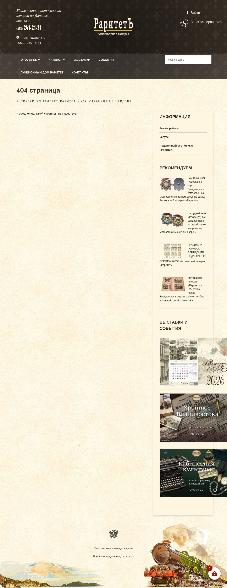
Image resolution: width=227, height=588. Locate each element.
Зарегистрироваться (206, 22)
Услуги (164, 136)
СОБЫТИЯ (106, 60)
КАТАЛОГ (57, 60)
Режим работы (169, 128)
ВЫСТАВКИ (82, 60)
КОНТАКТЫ (80, 72)
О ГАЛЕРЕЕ (30, 60)
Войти (195, 13)
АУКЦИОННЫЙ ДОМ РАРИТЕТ (42, 72)
